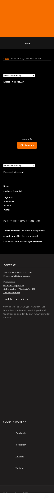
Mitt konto (9, 498)
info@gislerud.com (20, 276)
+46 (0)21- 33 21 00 (22, 272)
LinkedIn (13, 456)
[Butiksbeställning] (19, 75)
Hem (7, 58)
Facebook (14, 433)
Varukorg (42, 495)
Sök (27, 498)
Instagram (14, 444)
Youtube (13, 468)
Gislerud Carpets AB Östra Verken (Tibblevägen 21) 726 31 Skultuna (19, 289)
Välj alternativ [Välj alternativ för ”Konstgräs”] (27, 145)
